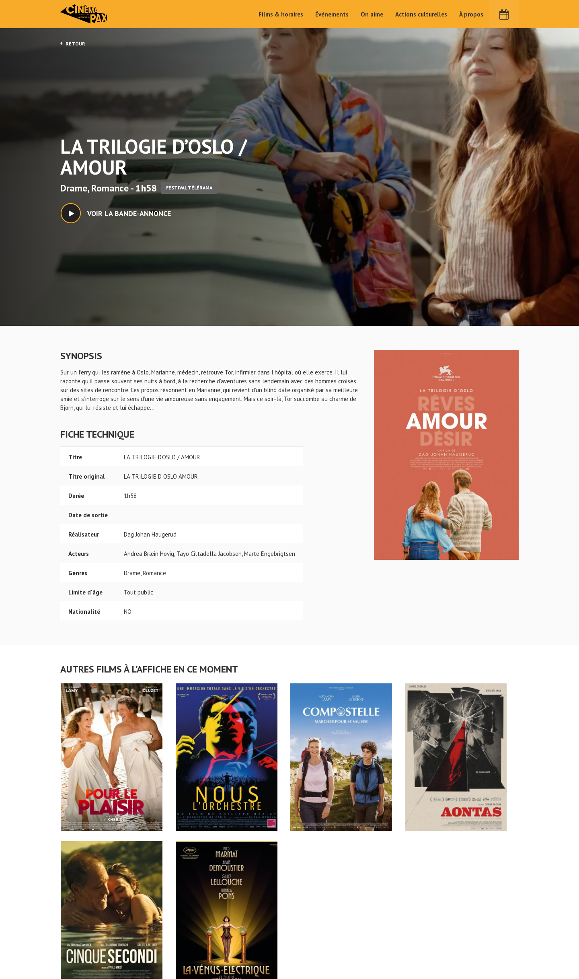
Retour (72, 43)
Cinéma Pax (84, 14)
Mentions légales (82, 950)
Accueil (237, 923)
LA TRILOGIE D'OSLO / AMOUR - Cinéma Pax (81, 910)
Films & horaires (281, 14)
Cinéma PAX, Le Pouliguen (318, 947)
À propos (471, 14)
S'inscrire (432, 943)
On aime (372, 14)
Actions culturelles (421, 14)
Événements (332, 14)
